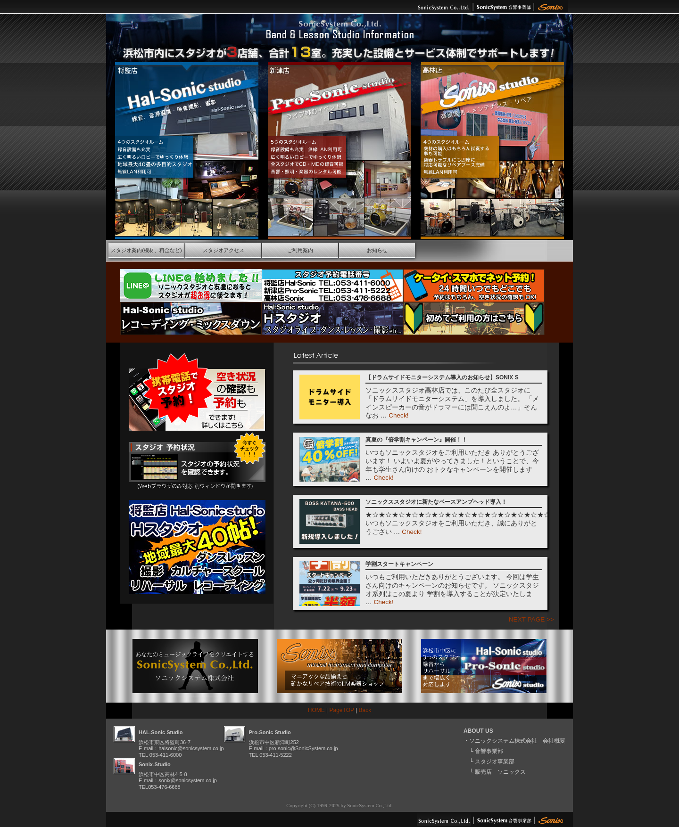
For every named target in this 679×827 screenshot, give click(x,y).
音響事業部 (489, 751)
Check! (398, 415)
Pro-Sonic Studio (270, 732)
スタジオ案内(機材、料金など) (146, 250)
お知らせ (377, 250)
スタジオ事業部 (494, 761)
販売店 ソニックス (500, 772)
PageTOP (342, 710)
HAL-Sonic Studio (161, 732)
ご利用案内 (300, 250)
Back (365, 710)
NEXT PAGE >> (531, 619)
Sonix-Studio (155, 764)
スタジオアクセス (223, 250)
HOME (316, 710)
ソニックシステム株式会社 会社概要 (517, 740)
